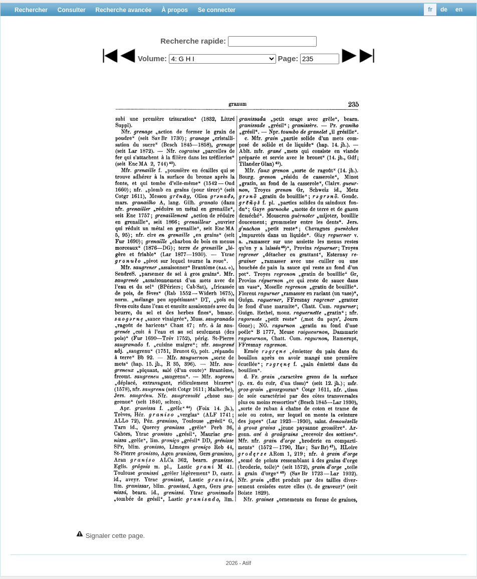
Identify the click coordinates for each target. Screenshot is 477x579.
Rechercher (31, 10)
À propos (174, 10)
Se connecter (216, 10)
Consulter (72, 10)
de (443, 9)
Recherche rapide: (193, 41)
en (458, 9)
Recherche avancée (123, 10)
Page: (288, 58)
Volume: (152, 58)
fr (430, 9)
